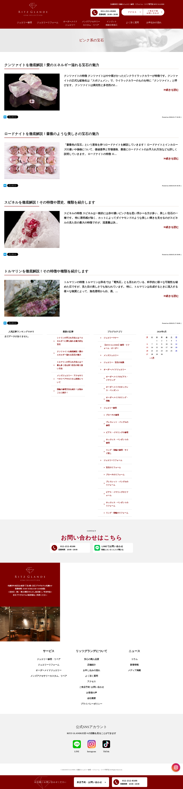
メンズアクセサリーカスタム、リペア (48, 676)
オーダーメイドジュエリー (115, 370)
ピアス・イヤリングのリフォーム (117, 493)
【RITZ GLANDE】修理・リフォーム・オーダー (116, 346)
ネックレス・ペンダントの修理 (117, 441)
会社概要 (91, 698)
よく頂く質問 (91, 676)
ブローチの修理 (112, 415)
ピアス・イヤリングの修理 (117, 432)
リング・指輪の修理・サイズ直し (117, 451)
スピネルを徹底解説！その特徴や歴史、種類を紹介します (49, 202)
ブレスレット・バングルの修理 (117, 423)
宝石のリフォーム (113, 468)
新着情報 (134, 665)
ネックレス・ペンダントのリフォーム (117, 504)
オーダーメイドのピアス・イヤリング (117, 378)
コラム (134, 659)
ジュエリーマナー (111, 338)
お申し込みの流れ (91, 670)
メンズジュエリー (111, 355)
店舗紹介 (91, 665)
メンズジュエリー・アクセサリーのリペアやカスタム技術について (70, 379)
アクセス (91, 681)
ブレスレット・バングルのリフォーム (117, 483)
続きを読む (171, 89)
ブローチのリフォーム (115, 475)
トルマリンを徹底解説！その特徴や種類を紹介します (46, 271)
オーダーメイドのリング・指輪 (117, 399)
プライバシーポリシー (91, 704)
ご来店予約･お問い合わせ (91, 687)
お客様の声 (91, 693)
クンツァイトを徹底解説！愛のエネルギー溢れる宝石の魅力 (51, 65)
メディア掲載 (134, 670)
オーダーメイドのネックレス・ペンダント (117, 388)
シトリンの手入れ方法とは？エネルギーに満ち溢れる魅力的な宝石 (70, 341)
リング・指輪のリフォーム (117, 513)
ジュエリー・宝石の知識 (114, 362)
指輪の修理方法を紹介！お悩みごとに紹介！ (70, 391)
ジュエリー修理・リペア (48, 659)
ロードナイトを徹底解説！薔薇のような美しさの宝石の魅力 (51, 134)
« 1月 (152, 358)
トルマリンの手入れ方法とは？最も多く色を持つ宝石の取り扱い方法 (70, 365)
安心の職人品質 (91, 659)
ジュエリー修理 (110, 408)
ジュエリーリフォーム (113, 460)
